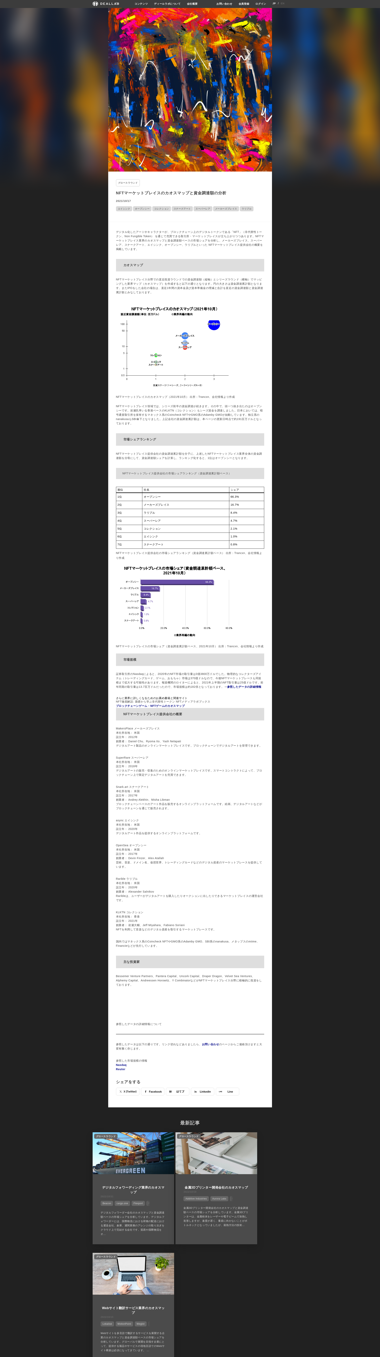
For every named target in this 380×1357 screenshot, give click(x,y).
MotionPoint (254, 1201)
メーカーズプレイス (226, 208)
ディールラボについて (166, 3)
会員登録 (242, 3)
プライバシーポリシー (235, 1283)
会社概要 (192, 3)
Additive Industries (177, 1201)
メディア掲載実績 (201, 1290)
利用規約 (228, 1290)
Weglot (271, 1201)
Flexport (136, 1201)
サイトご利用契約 (231, 1276)
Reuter (121, 1068)
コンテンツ (138, 3)
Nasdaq (121, 1064)
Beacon (105, 1201)
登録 (256, 1276)
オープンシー (142, 208)
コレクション (161, 208)
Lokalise (237, 1201)
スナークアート (182, 208)
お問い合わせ (222, 3)
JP (274, 3)
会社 (194, 1276)
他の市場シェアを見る (190, 1256)
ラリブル (247, 208)
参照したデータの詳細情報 (244, 686)
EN (283, 3)
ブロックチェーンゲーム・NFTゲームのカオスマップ (150, 705)
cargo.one (120, 1201)
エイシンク (124, 208)
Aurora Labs (200, 1201)
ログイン (260, 3)
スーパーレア (203, 208)
